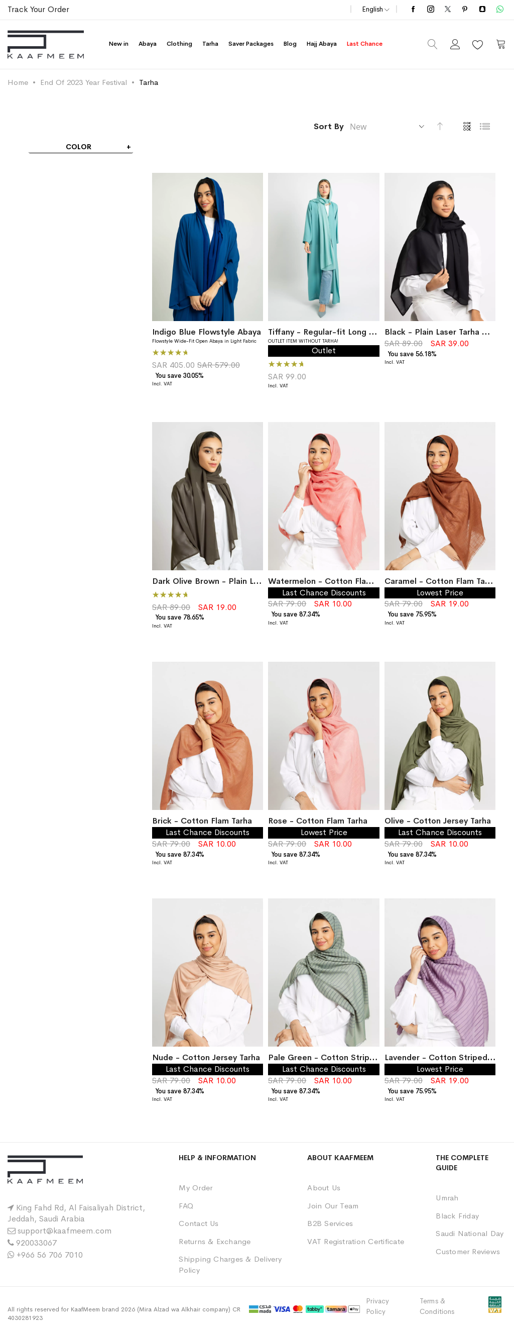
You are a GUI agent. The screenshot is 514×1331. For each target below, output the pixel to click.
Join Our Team (332, 1205)
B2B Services (330, 1223)
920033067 (36, 1243)
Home (18, 82)
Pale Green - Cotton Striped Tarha (335, 1057)
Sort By (329, 126)
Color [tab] (78, 146)
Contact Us (198, 1223)
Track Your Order (38, 9)
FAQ (186, 1205)
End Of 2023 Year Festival (83, 82)
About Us (323, 1187)
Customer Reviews (468, 1251)
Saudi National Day (469, 1233)
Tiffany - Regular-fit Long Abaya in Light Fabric (358, 332)
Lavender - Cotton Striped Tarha (447, 1057)
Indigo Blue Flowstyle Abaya (206, 332)
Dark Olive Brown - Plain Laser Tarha (222, 581)
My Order (195, 1187)
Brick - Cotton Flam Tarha (202, 820)
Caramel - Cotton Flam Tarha (440, 581)
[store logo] (46, 44)
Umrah (447, 1197)
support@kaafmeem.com (64, 1230)
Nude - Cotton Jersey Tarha (206, 1057)
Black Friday (457, 1215)
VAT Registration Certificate (355, 1241)
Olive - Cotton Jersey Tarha (437, 820)
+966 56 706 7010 (50, 1255)
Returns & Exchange (214, 1241)
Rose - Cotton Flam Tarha (317, 820)
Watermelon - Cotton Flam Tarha (332, 581)
